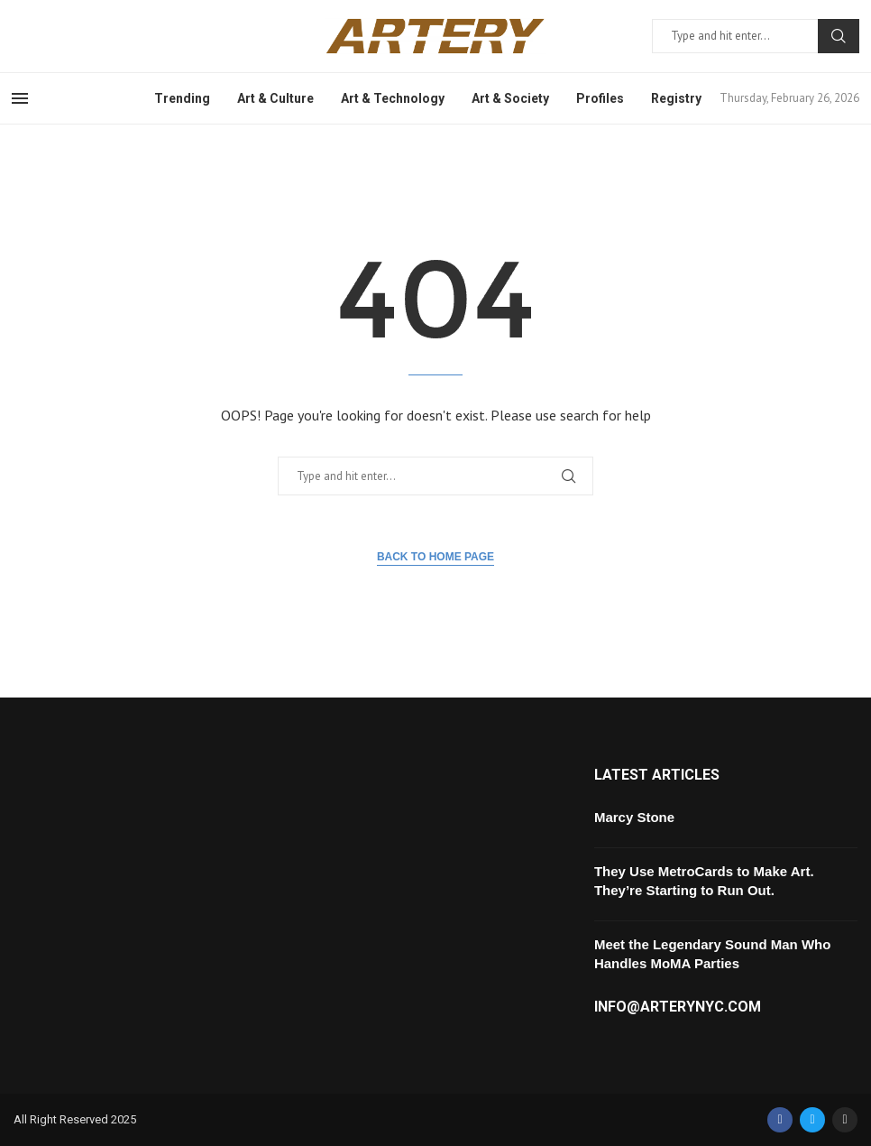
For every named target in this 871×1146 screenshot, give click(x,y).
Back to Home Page (435, 556)
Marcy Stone (634, 817)
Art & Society (510, 98)
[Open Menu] (20, 98)
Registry (676, 98)
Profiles (600, 98)
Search (838, 36)
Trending (182, 98)
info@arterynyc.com (677, 1007)
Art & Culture (275, 98)
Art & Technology (393, 98)
